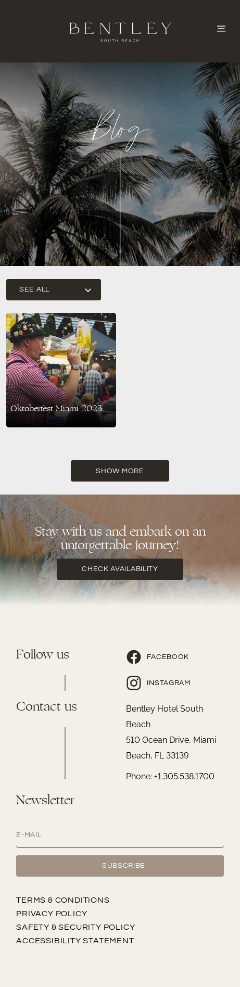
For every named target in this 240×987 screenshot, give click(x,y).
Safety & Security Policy (75, 927)
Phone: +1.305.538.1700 (170, 776)
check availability (120, 569)
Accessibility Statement (75, 941)
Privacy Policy (51, 913)
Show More (120, 471)
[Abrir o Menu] (221, 27)
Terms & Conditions (62, 900)
